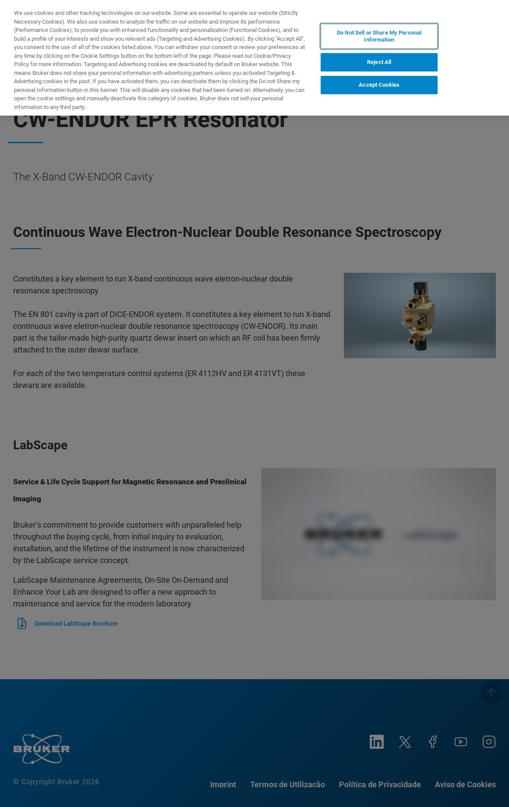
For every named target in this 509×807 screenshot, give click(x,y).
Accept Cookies (379, 84)
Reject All (379, 62)
